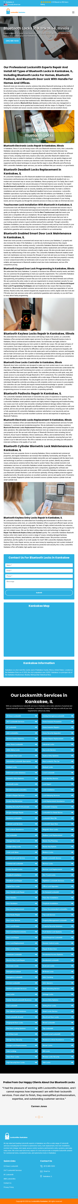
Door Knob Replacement (15, 909)
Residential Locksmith (51, 960)
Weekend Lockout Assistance (53, 1040)
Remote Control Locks (51, 943)
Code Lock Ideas (12, 852)
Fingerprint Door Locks (14, 1023)
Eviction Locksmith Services (16, 989)
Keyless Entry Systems (50, 756)
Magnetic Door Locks (50, 829)
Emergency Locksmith (14, 977)
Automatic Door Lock (14, 756)
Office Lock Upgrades (50, 886)
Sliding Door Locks (49, 1006)
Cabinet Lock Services (14, 824)
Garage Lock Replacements (16, 1045)
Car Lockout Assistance (15, 829)
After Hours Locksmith (14, 744)
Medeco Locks (48, 852)
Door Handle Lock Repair (15, 892)
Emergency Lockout (13, 972)
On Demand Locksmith (51, 892)
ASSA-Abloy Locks (13, 750)
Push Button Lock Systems (52, 932)
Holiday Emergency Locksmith (53, 716)
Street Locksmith (49, 1023)
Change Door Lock (13, 841)
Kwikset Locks (48, 767)
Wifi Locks (46, 1051)
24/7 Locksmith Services (15, 722)
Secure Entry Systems (50, 1000)
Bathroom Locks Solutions (15, 773)
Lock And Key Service (50, 778)
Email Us (47, 1171)
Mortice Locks (48, 864)
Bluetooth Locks (12, 784)
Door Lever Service (13, 920)
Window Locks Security (51, 1057)
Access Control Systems (15, 739)
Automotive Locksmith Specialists (18, 761)
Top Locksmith (48, 1028)
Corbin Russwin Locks (14, 869)
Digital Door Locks (13, 886)
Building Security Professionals (17, 807)
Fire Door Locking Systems (16, 1028)
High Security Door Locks (15, 1062)
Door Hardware (11, 903)
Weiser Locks (47, 1045)
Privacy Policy (9, 1187)
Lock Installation (49, 790)
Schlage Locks (48, 994)
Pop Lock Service (49, 915)
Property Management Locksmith (55, 920)
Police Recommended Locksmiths (55, 909)
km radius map (39, 631)
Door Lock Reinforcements (16, 932)
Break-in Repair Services (15, 795)
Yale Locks (46, 1062)
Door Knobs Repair (13, 915)
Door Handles (11, 898)
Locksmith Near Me (50, 818)
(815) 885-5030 (12, 41)
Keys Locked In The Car (51, 761)
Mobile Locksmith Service (52, 858)
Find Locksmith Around (14, 1017)
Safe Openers (48, 983)
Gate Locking (11, 1051)
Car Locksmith (11, 835)
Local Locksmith (48, 773)
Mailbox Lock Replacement (52, 835)
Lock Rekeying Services (51, 795)
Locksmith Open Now (50, 824)
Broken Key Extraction (14, 801)
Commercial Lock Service (15, 858)
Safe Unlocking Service (51, 989)
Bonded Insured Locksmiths (14, 186)
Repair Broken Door (50, 949)
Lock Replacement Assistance (54, 801)
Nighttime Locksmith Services (53, 881)
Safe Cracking (48, 977)
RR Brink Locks (48, 972)
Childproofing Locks (13, 847)
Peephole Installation (50, 903)
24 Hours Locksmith (13, 716)
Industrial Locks (48, 744)
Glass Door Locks (12, 1057)
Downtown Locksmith (14, 954)
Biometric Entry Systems (15, 778)
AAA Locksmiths (12, 733)
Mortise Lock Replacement (52, 869)
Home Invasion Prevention (52, 722)
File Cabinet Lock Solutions (16, 1011)
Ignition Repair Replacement (53, 739)
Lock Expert (47, 784)
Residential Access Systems (53, 954)
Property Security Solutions (52, 926)
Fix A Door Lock (12, 1034)
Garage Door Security (14, 1040)
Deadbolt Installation (13, 875)
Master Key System (49, 847)
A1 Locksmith (11, 727)
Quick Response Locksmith (52, 937)
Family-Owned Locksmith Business (18, 1000)
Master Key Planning (50, 841)
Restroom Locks (48, 966)
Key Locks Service (49, 750)
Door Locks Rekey (12, 949)
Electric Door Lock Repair (15, 960)
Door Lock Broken (12, 926)
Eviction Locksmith (13, 983)
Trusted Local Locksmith (51, 1034)
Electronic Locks (12, 966)
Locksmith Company (50, 807)
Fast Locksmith (11, 1006)
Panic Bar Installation (50, 898)
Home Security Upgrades (52, 733)
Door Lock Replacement (15, 943)
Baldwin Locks (11, 767)
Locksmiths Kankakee (39, 1201)
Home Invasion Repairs (51, 727)
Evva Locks (10, 994)
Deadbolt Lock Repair (14, 881)
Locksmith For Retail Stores (52, 812)
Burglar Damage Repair (14, 812)
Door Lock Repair (12, 937)
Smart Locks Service (50, 1011)
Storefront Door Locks (51, 1017)
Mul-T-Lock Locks (49, 875)
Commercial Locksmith (14, 864)
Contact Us (7, 1183)
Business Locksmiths (14, 818)
